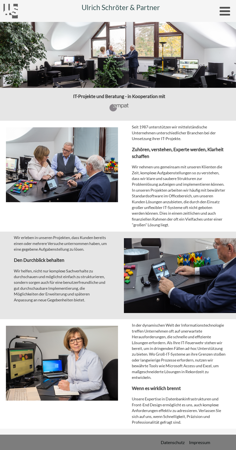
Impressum (199, 442)
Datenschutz (173, 442)
